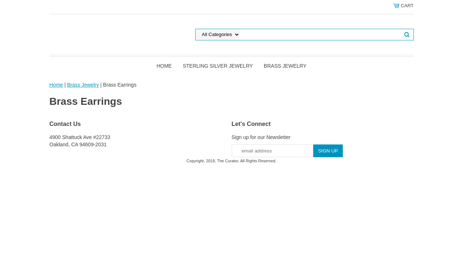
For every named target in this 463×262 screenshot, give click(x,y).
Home (164, 66)
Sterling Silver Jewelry (218, 66)
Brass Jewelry (285, 66)
